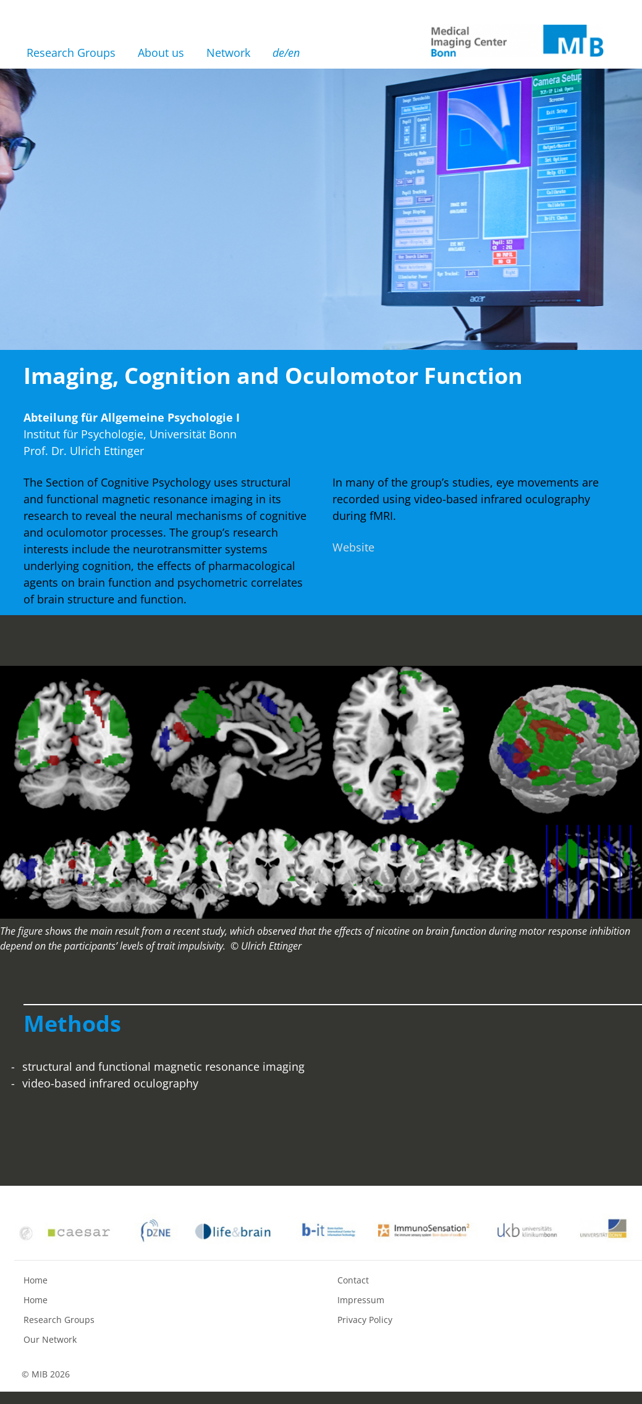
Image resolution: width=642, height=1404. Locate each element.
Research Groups (71, 52)
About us (161, 52)
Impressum (360, 1300)
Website (353, 547)
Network (228, 52)
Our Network (50, 1339)
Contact (353, 1280)
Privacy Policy (364, 1319)
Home (35, 1280)
